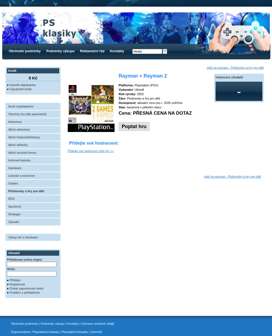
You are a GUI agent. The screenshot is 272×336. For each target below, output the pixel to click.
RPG (11, 198)
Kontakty (117, 51)
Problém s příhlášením (25, 292)
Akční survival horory (22, 152)
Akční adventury (19, 129)
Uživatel (14, 253)
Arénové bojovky (19, 160)
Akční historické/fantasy (24, 137)
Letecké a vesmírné (21, 175)
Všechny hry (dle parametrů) (27, 114)
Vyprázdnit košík (21, 89)
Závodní (13, 222)
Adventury (15, 121)
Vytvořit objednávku (23, 85)
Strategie (14, 214)
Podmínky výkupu (60, 51)
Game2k (96, 332)
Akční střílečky (18, 145)
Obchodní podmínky (25, 51)
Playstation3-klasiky (74, 332)
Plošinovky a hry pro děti (26, 191)
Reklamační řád (92, 51)
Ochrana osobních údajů (97, 323)
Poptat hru (134, 126)
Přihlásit (15, 280)
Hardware (14, 168)
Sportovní (14, 206)
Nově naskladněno (20, 106)
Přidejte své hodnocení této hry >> (91, 151)
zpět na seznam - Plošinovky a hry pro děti (235, 67)
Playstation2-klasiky (45, 332)
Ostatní (13, 183)
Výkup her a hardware (23, 237)
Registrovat (17, 284)
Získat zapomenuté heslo (26, 288)
